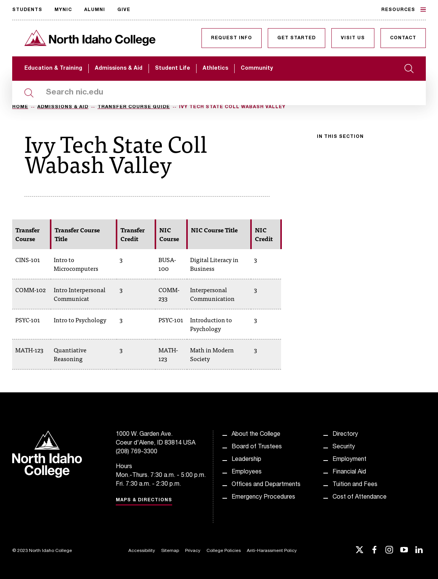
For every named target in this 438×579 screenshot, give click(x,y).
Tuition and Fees (354, 485)
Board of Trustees (257, 447)
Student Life (172, 68)
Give (123, 10)
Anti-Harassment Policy (272, 551)
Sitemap (170, 551)
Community (257, 68)
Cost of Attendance (359, 497)
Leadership (246, 460)
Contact (403, 38)
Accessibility (141, 551)
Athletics (215, 68)
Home (20, 107)
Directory (345, 435)
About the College (256, 435)
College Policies (223, 551)
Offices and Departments (266, 485)
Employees (247, 472)
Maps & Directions (144, 500)
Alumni (94, 10)
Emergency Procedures (263, 497)
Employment (349, 460)
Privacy (192, 551)
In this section (340, 136)
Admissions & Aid (118, 68)
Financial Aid (349, 472)
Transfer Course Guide (134, 107)
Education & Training (53, 68)
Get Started (296, 38)
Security (343, 447)
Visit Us (353, 38)
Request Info (231, 38)
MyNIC (63, 10)
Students (27, 10)
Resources (403, 9)
